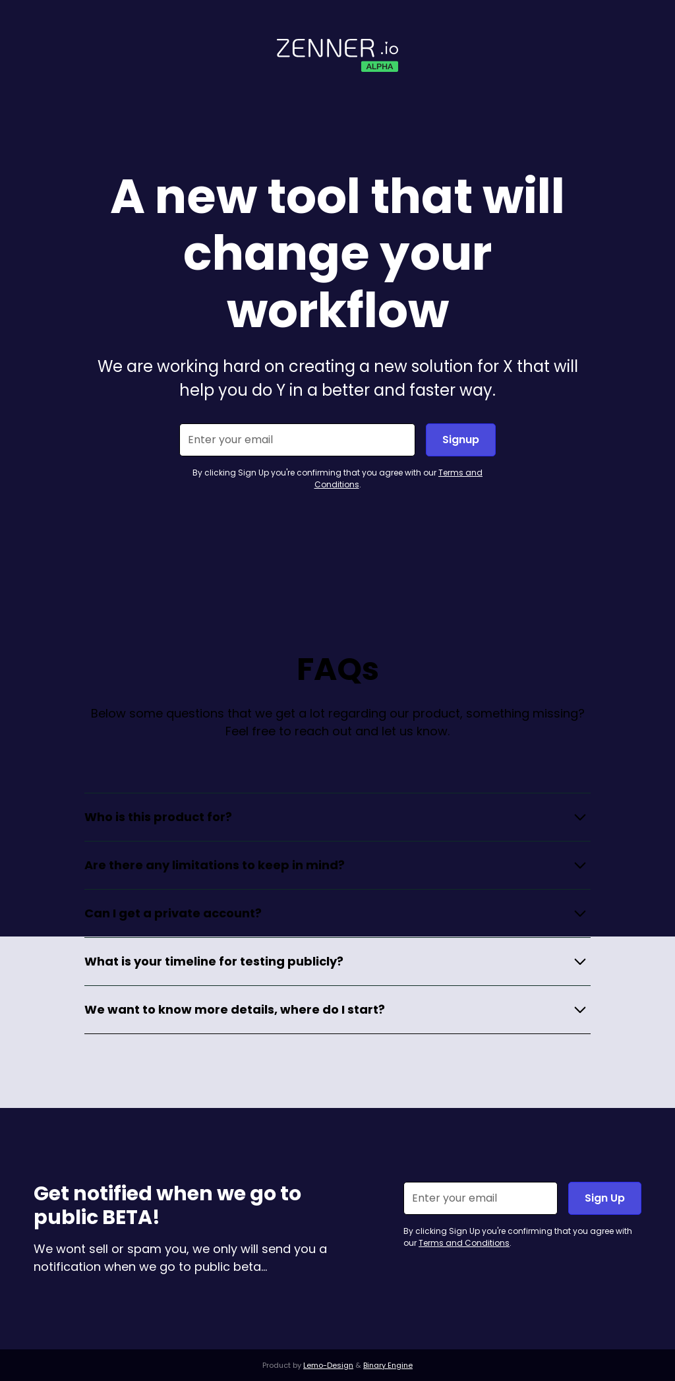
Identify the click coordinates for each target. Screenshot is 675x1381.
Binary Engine (388, 1365)
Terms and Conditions (464, 1242)
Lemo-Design (328, 1365)
